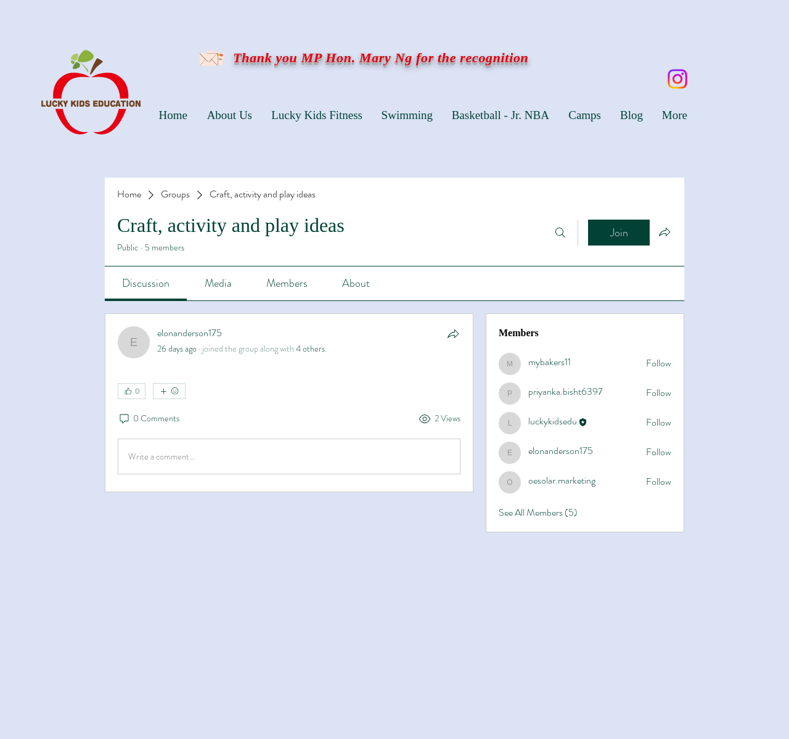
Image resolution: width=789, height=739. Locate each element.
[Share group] (664, 232)
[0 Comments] (148, 419)
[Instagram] (677, 79)
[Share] (453, 333)
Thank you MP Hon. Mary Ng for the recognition (378, 57)
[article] (289, 402)
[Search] (560, 233)
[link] (146, 283)
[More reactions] (169, 391)
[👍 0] (131, 391)
